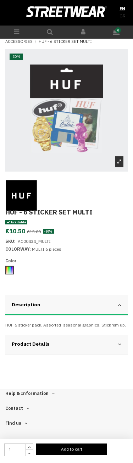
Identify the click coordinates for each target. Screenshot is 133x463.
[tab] (66, 305)
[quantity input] (15, 450)
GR (123, 15)
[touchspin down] (29, 453)
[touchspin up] (29, 447)
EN (122, 8)
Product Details (66, 344)
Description (66, 304)
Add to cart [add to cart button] (71, 449)
